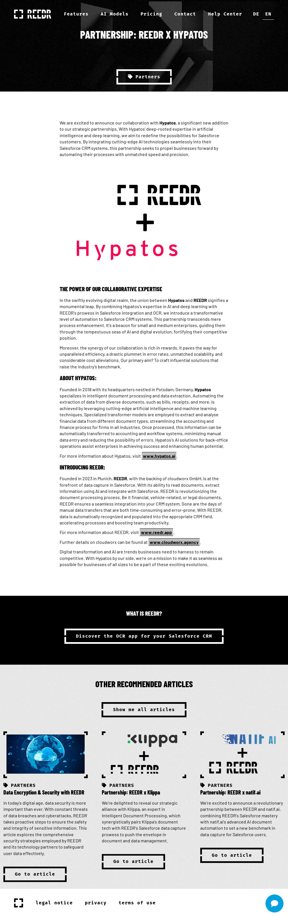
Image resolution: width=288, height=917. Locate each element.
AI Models (115, 14)
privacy (96, 902)
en (268, 14)
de (256, 14)
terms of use (137, 902)
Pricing (151, 14)
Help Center (225, 14)
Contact (185, 14)
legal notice (54, 902)
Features (76, 14)
